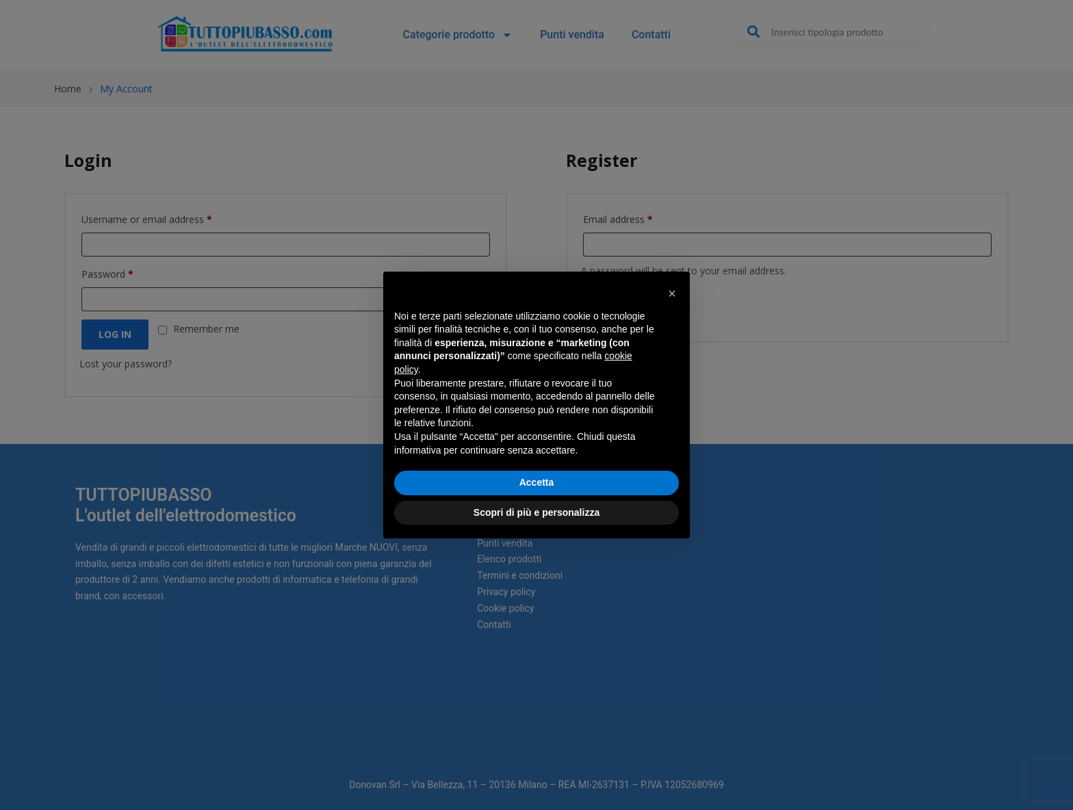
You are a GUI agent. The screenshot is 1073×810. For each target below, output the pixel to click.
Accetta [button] (536, 482)
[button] (672, 293)
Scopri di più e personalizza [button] (536, 512)
